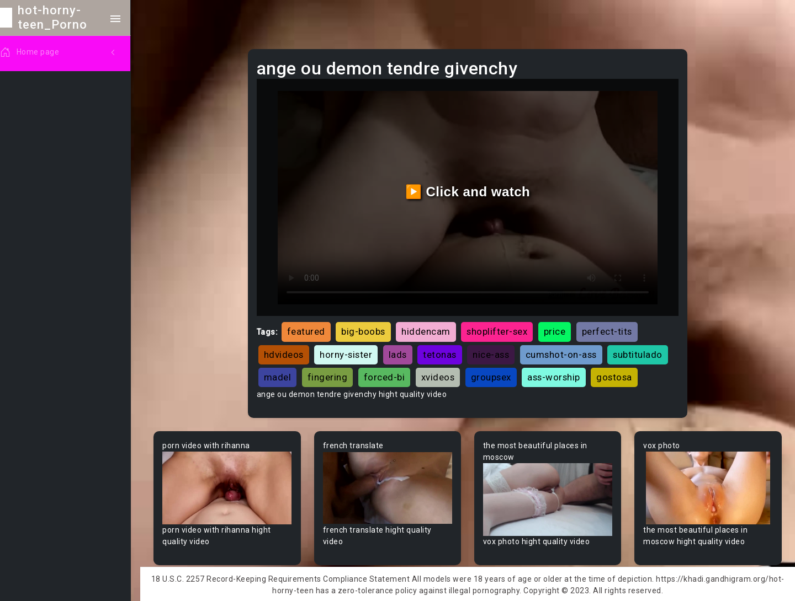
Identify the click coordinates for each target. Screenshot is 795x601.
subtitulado (640, 352)
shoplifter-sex (499, 330)
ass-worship (556, 375)
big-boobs (366, 330)
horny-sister (348, 352)
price (558, 330)
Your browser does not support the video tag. (230, 486)
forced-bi (387, 375)
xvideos (441, 375)
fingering (330, 375)
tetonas (442, 352)
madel (280, 375)
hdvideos (286, 352)
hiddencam (428, 330)
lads (400, 352)
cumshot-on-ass (564, 352)
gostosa (617, 375)
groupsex (494, 375)
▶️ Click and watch (469, 191)
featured (309, 330)
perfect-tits (610, 330)
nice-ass (493, 352)
